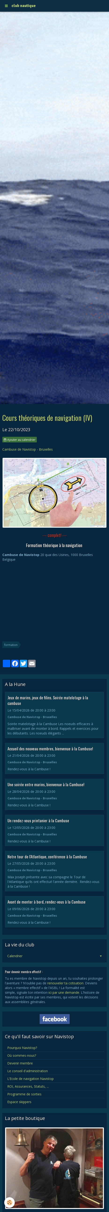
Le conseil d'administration (27, 1071)
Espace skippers (19, 1102)
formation (11, 645)
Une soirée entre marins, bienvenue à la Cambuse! (46, 784)
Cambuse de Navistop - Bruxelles (27, 449)
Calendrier (15, 956)
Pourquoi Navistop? (22, 1047)
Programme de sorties (24, 1094)
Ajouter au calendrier (19, 439)
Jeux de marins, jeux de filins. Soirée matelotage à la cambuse (48, 700)
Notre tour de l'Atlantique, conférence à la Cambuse (47, 856)
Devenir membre (20, 1063)
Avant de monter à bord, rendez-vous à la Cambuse (47, 902)
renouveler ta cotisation (65, 983)
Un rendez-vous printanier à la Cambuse (38, 820)
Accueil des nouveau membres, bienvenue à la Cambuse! (50, 748)
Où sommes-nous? (21, 1055)
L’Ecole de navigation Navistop (30, 1078)
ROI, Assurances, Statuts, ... (28, 1086)
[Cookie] (9, 1202)
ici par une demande (64, 992)
